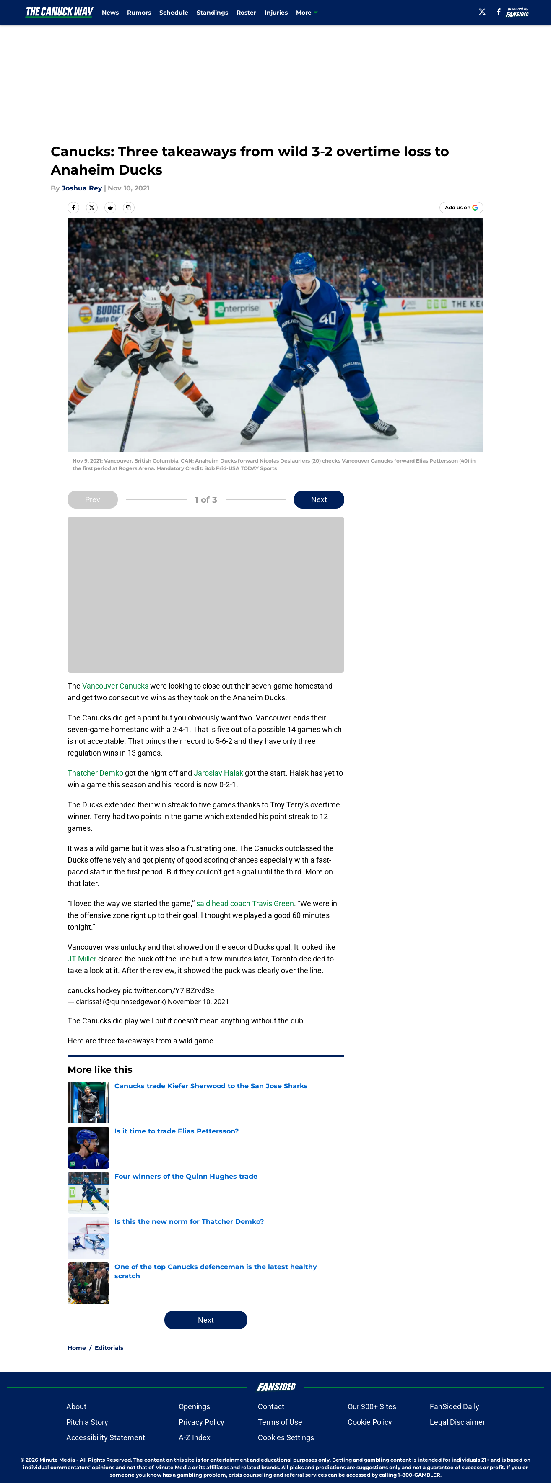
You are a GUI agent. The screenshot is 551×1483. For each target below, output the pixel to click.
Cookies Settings (286, 1437)
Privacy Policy (201, 1422)
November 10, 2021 (198, 1001)
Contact (271, 1406)
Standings (212, 12)
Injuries (276, 12)
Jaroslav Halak (217, 772)
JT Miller (82, 958)
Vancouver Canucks (115, 685)
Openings (194, 1406)
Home (77, 1348)
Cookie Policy (370, 1422)
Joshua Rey (82, 188)
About (76, 1406)
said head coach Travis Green (245, 903)
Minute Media (57, 1460)
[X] (482, 11)
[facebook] (499, 11)
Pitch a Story (87, 1422)
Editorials (109, 1348)
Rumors (139, 12)
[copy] (129, 207)
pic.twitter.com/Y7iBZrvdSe (168, 990)
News (110, 12)
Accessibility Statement (105, 1437)
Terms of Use (280, 1422)
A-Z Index (195, 1437)
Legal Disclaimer (457, 1422)
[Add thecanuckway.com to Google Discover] (461, 207)
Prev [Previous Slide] (92, 499)
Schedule (173, 12)
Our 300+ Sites (372, 1406)
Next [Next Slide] (319, 499)
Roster (246, 12)
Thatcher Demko (95, 772)
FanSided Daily (454, 1406)
